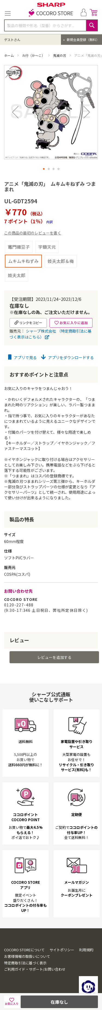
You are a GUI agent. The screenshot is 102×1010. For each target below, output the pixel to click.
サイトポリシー (62, 949)
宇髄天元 (47, 246)
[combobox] (51, 25)
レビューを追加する (54, 657)
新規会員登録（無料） (82, 39)
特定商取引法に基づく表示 (25, 962)
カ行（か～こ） (34, 55)
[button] (15, 112)
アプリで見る (22, 357)
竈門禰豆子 (19, 246)
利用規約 (86, 949)
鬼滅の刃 (60, 55)
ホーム (9, 55)
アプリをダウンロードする (67, 357)
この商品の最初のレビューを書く (32, 233)
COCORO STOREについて (24, 949)
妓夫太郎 (16, 275)
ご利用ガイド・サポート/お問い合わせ (35, 969)
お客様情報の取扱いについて (27, 956)
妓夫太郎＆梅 (61, 261)
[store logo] (51, 13)
